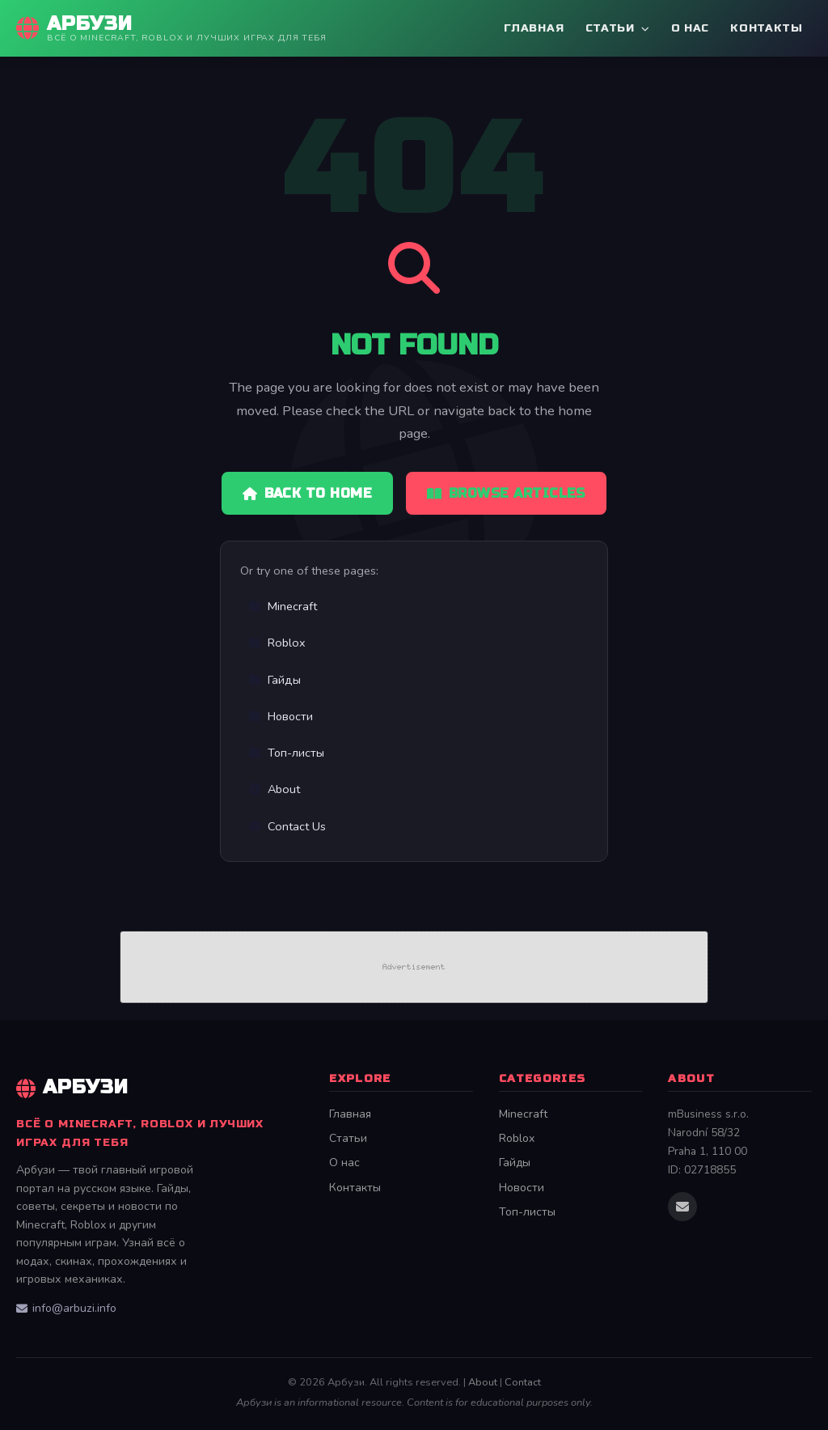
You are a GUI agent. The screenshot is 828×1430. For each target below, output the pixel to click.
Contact (523, 1382)
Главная (534, 28)
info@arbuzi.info (66, 1308)
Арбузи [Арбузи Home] (72, 1087)
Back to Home (307, 493)
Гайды (274, 680)
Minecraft (282, 606)
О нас (690, 28)
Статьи (617, 28)
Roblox (277, 642)
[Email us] (682, 1206)
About (274, 789)
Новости (280, 716)
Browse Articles (506, 493)
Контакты (766, 28)
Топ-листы (286, 753)
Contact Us (287, 826)
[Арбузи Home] (171, 28)
